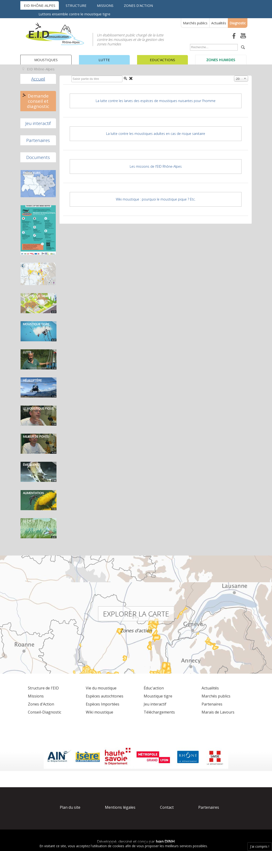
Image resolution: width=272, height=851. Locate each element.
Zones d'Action (41, 704)
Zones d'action (138, 5)
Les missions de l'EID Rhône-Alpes (156, 166)
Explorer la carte (136, 614)
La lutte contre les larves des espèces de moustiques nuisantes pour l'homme (156, 100)
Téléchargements (159, 712)
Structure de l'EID (43, 688)
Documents (38, 157)
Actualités (218, 23)
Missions (105, 5)
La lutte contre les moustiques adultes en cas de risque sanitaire (155, 133)
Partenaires (38, 140)
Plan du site (70, 807)
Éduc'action (154, 688)
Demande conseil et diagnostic (38, 101)
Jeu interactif (38, 123)
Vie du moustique (101, 688)
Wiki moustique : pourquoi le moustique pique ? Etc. (155, 199)
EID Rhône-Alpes (39, 5)
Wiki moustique (99, 712)
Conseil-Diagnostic (44, 712)
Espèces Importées (102, 704)
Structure (76, 5)
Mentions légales (120, 807)
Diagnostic (237, 23)
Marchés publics (195, 23)
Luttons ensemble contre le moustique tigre (74, 14)
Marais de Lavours (218, 712)
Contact (167, 807)
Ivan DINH (165, 841)
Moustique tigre (158, 696)
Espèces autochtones (104, 696)
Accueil (38, 79)
